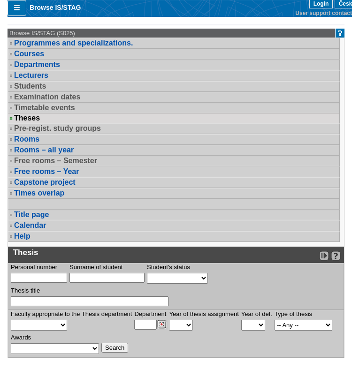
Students (30, 86)
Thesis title (25, 290)
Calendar (30, 225)
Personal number (34, 267)
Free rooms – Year (46, 171)
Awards (21, 337)
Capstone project (45, 182)
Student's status (168, 267)
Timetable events (44, 108)
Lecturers (31, 75)
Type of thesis (293, 313)
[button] (17, 8)
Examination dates (47, 97)
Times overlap (39, 193)
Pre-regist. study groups (57, 128)
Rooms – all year (44, 150)
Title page (31, 214)
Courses (29, 54)
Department (150, 313)
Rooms (26, 139)
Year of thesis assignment (203, 313)
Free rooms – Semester (55, 161)
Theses (27, 118)
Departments (37, 64)
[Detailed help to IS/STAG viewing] (336, 256)
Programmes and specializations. (73, 43)
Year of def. (256, 313)
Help (22, 236)
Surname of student (95, 267)
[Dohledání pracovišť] (162, 324)
